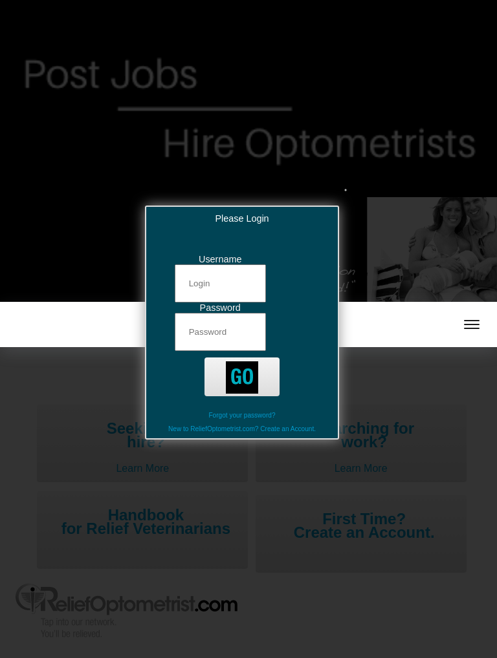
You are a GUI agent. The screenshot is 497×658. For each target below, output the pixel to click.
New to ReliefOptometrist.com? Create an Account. (242, 428)
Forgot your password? (241, 415)
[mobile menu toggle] (472, 324)
